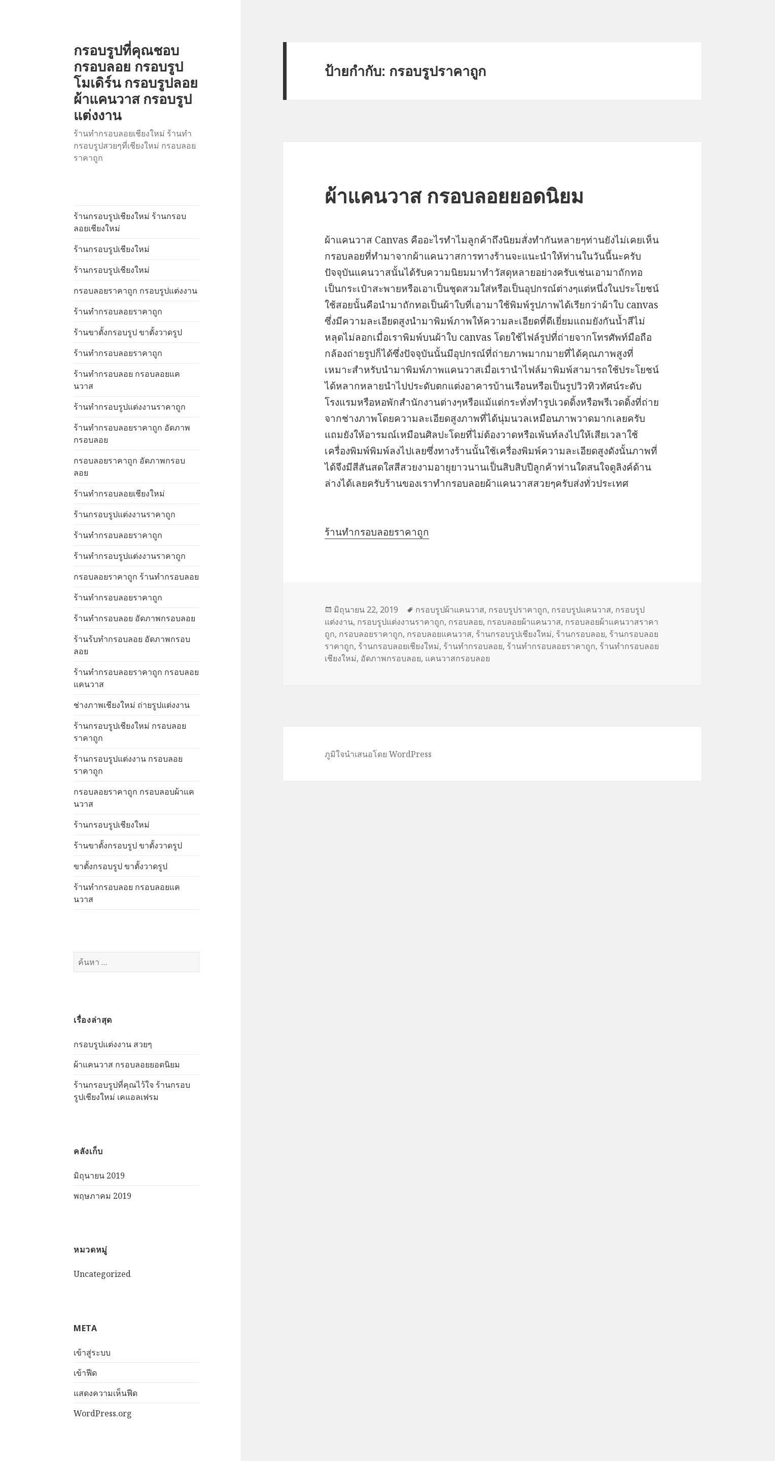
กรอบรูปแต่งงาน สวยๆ (113, 1044)
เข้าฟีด (85, 1372)
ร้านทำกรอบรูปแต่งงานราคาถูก (130, 406)
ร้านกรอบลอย (580, 633)
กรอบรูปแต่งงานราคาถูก (400, 621)
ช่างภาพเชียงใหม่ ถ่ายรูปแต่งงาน (132, 704)
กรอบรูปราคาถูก (517, 609)
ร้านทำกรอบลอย (473, 646)
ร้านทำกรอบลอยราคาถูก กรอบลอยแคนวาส (136, 678)
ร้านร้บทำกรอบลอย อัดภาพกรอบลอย (132, 645)
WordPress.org (103, 1413)
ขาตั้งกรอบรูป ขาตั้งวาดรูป (120, 866)
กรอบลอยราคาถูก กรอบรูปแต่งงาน (135, 290)
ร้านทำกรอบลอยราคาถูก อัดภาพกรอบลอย (132, 433)
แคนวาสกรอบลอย (457, 658)
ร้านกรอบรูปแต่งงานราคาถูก (124, 514)
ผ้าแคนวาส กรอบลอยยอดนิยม (127, 1064)
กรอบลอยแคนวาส (439, 633)
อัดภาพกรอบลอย (391, 658)
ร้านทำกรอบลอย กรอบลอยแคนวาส (127, 379)
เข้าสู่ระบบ (92, 1352)
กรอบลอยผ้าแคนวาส (524, 621)
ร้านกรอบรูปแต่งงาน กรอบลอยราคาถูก (128, 764)
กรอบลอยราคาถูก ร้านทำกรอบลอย (136, 576)
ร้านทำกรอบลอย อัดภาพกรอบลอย (134, 618)
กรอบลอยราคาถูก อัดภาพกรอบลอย (129, 466)
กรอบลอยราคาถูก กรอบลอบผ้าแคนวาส (134, 797)
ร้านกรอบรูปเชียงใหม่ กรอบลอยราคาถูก (130, 731)
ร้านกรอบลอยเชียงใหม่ (398, 646)
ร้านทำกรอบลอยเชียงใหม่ (119, 493)
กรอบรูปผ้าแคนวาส (449, 609)
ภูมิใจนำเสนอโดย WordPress (378, 754)
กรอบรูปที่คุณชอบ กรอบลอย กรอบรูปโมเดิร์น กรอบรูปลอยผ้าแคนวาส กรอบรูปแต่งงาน (136, 82)
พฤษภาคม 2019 (102, 1195)
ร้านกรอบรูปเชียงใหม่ (112, 249)
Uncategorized (102, 1273)
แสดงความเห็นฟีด (105, 1393)
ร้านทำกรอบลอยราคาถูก (118, 311)
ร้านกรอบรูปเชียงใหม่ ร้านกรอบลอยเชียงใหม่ (130, 222)
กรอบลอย (465, 621)
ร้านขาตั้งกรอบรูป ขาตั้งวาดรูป (128, 332)
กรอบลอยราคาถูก (371, 633)
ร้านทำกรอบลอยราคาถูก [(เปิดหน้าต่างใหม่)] (377, 532)
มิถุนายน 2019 (99, 1175)
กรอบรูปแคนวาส (581, 609)
